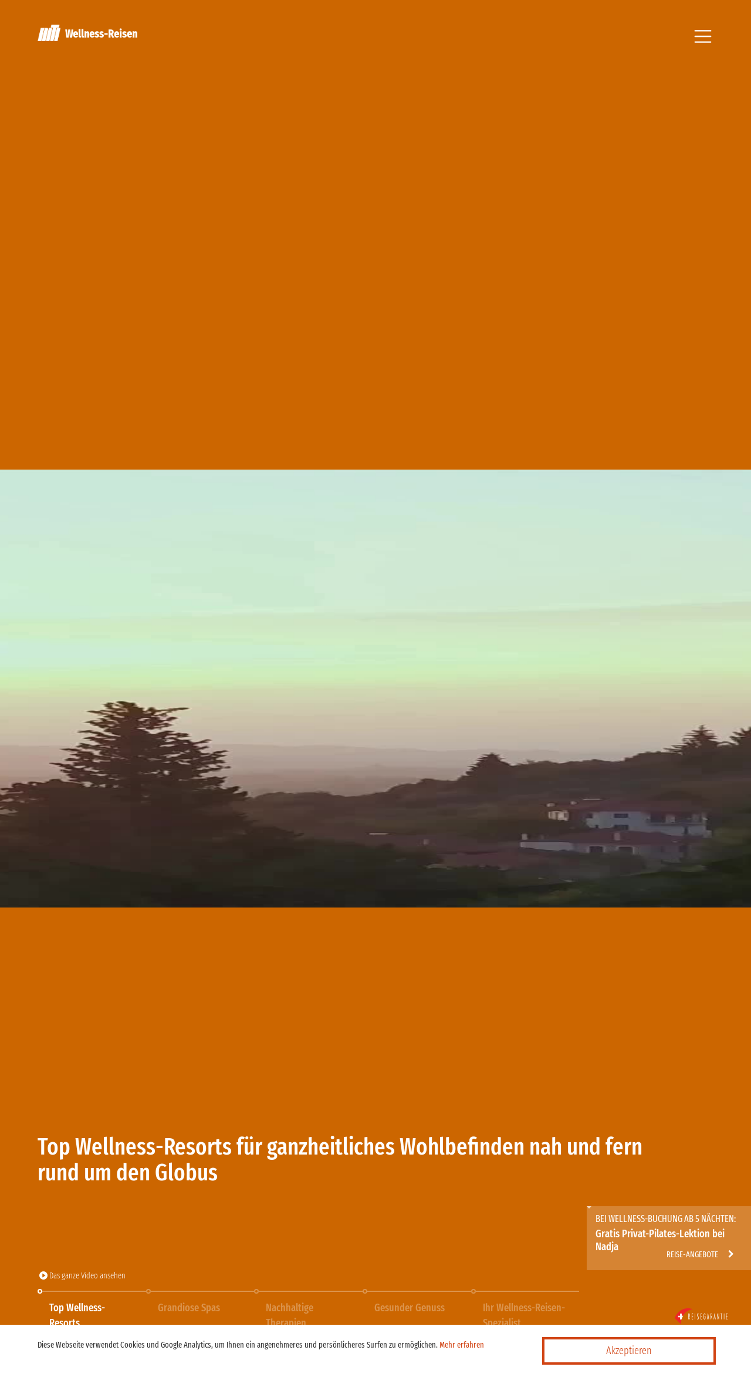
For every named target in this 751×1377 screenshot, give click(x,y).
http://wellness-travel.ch (651, 1216)
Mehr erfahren (461, 1345)
